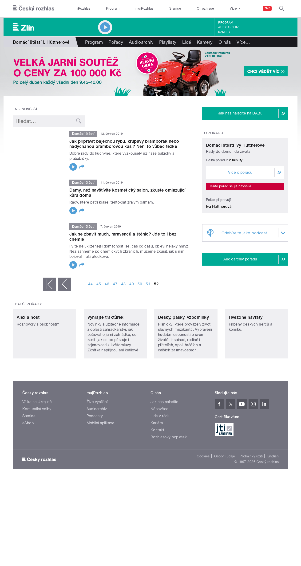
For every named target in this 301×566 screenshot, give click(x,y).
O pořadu (213, 133)
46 (107, 284)
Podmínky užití (251, 517)
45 (98, 284)
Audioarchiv (228, 27)
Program (112, 8)
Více (243, 42)
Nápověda (159, 470)
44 (90, 284)
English (273, 517)
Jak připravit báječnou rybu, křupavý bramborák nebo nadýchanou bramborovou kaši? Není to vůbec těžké (124, 144)
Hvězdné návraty (246, 378)
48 (123, 284)
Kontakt (157, 491)
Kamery (224, 32)
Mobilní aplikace (101, 484)
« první (49, 284)
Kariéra (156, 484)
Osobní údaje (224, 517)
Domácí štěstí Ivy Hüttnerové (235, 189)
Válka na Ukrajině (37, 463)
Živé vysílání (97, 463)
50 (140, 284)
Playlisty (168, 42)
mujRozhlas (144, 8)
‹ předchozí (64, 284)
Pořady (115, 42)
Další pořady (28, 334)
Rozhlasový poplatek (168, 498)
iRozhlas (84, 8)
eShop (28, 484)
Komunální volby (36, 470)
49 (131, 284)
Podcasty (95, 477)
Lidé (186, 42)
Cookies (203, 517)
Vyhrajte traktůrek (105, 378)
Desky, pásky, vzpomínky (183, 378)
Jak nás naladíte (164, 463)
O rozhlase (205, 8)
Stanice (175, 8)
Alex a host (28, 378)
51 (148, 284)
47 (115, 284)
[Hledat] (281, 8)
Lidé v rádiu (160, 477)
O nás (224, 42)
